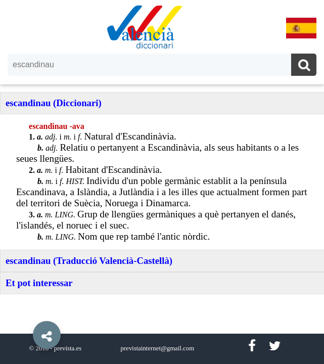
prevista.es (67, 348)
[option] (162, 182)
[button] (25, 312)
